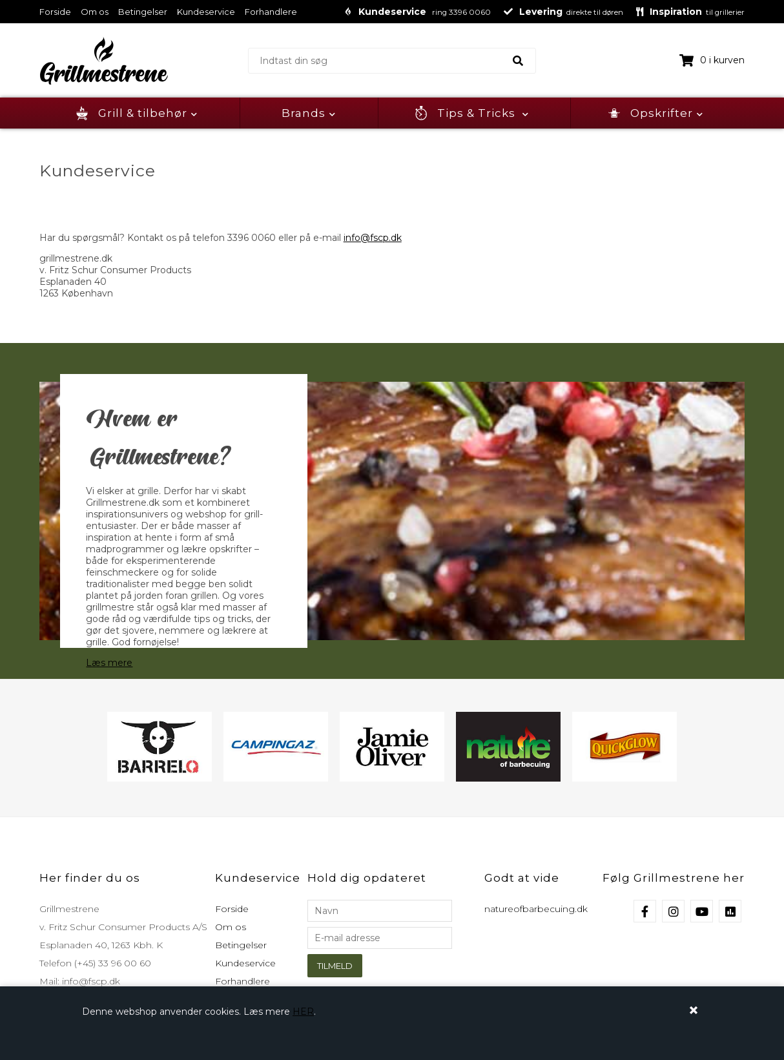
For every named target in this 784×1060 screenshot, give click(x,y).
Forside (55, 11)
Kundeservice (206, 11)
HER (303, 1011)
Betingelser (142, 11)
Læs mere (109, 663)
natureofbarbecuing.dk (536, 909)
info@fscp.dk (373, 238)
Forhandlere (271, 11)
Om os (94, 11)
